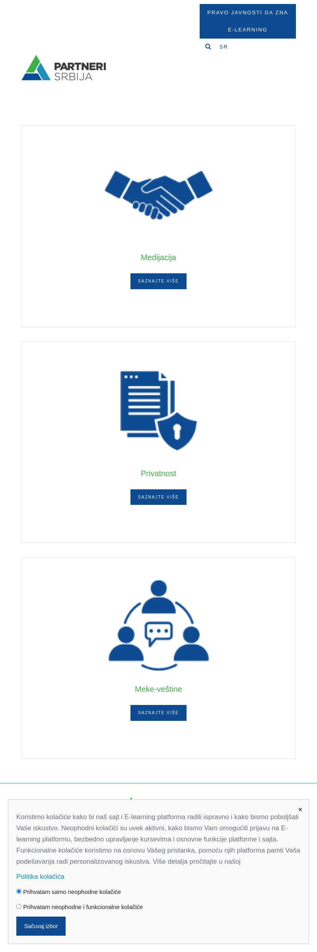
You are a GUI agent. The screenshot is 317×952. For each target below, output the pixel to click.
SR (224, 47)
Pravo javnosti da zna (247, 13)
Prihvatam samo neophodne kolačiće (68, 891)
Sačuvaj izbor (41, 926)
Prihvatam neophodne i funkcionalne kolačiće (79, 906)
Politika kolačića (40, 876)
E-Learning (247, 30)
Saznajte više (158, 281)
